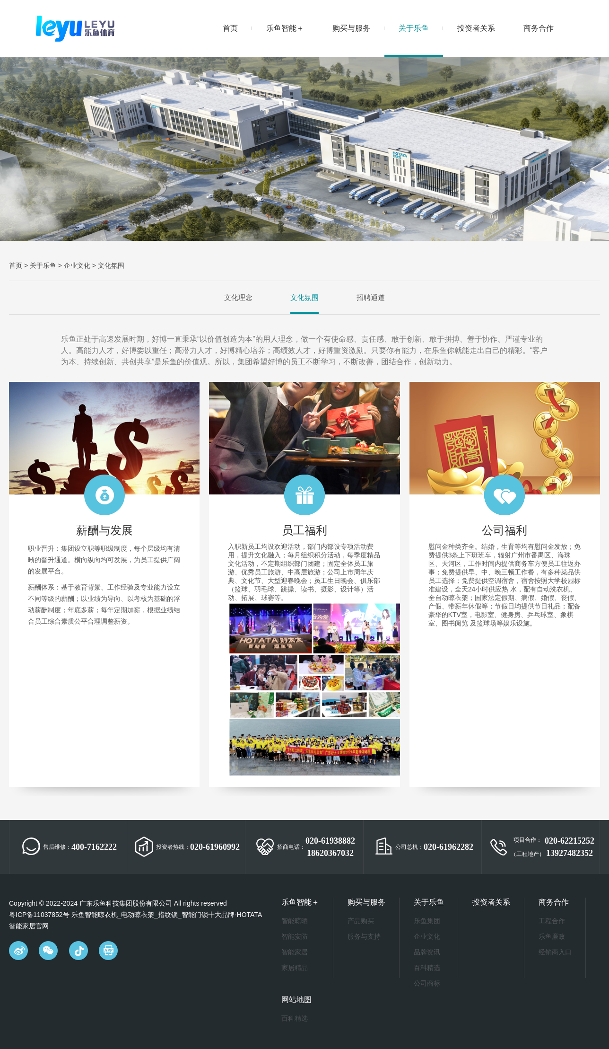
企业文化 (77, 265)
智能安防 (294, 936)
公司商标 (427, 983)
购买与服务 (351, 28)
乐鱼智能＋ (285, 28)
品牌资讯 (427, 952)
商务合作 (538, 28)
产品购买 (361, 921)
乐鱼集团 (427, 921)
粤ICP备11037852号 (39, 914)
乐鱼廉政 (552, 936)
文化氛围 (111, 265)
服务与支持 (364, 936)
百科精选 (427, 967)
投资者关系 (476, 28)
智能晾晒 (294, 921)
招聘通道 (371, 297)
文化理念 (238, 297)
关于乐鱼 (414, 28)
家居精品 (294, 967)
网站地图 (296, 1000)
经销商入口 (555, 952)
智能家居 (294, 952)
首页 (230, 28)
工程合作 (552, 921)
